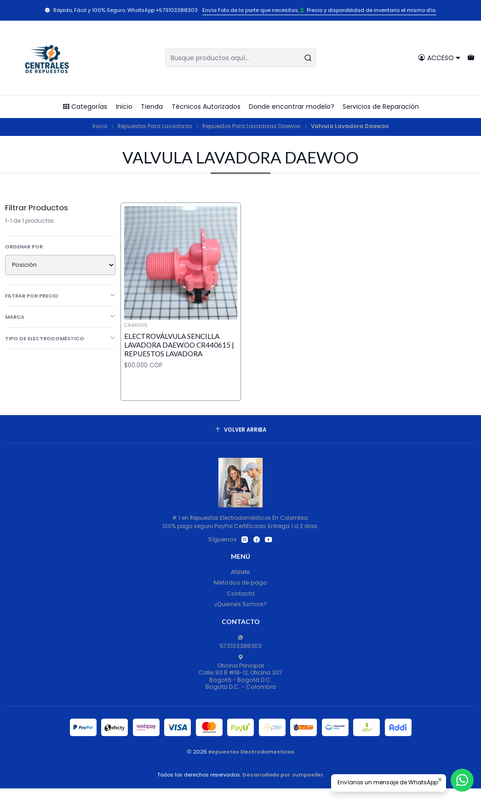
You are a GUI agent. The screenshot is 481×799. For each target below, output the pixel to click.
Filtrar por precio (60, 295)
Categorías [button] (85, 106)
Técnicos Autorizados (206, 106)
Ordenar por (24, 246)
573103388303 (241, 642)
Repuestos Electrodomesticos (251, 751)
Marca (60, 317)
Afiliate (240, 572)
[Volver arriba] (240, 430)
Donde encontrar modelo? (291, 106)
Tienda (152, 106)
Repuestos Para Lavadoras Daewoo (251, 126)
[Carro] (470, 57)
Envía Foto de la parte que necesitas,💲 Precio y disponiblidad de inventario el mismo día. (319, 10)
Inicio (124, 106)
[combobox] (240, 58)
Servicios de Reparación (381, 106)
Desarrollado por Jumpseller (282, 774)
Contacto (241, 593)
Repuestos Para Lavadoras (155, 126)
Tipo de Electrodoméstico (60, 338)
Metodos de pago (240, 582)
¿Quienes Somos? (240, 604)
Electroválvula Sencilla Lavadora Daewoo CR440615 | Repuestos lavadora (179, 345)
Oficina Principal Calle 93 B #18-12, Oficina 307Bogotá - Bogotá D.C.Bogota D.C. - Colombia (240, 672)
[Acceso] (439, 57)
